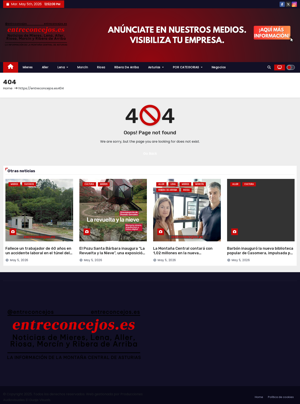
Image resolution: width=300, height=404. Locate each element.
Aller (45, 67)
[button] (269, 67)
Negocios (219, 67)
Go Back (150, 153)
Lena (63, 67)
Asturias (156, 67)
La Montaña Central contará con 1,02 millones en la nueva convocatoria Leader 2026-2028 (183, 253)
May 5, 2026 (19, 260)
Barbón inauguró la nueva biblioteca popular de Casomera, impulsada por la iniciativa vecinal (260, 253)
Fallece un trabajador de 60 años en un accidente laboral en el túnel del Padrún (38, 253)
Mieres (28, 67)
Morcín (82, 67)
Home (7, 88)
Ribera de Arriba (126, 67)
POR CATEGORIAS (187, 67)
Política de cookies (281, 397)
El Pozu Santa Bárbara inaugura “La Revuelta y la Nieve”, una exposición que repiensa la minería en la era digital (112, 255)
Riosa (101, 67)
